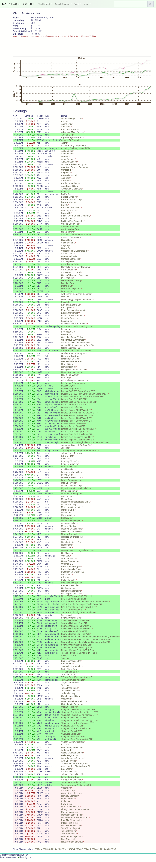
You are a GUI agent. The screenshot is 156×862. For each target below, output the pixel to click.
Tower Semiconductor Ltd (73, 785)
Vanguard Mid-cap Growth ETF (75, 731)
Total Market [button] (44, 4)
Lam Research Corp (70, 810)
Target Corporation (70, 686)
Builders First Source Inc (72, 224)
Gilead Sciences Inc (70, 351)
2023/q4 (104, 852)
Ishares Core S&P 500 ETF (73, 402)
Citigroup (65, 248)
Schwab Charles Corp (71, 621)
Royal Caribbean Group (72, 845)
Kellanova (65, 804)
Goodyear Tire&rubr (70, 359)
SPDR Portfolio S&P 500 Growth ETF (78, 610)
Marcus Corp (67, 499)
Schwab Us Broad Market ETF (75, 623)
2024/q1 (96, 852)
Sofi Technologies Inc (71, 664)
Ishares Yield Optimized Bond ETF (77, 440)
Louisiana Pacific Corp (71, 480)
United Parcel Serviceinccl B (74, 704)
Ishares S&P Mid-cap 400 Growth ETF (79, 416)
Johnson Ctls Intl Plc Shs (72, 777)
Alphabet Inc (67, 154)
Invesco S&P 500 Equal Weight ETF (78, 394)
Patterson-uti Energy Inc (72, 575)
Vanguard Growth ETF (71, 734)
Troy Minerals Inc (69, 837)
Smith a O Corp (68, 659)
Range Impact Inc (69, 815)
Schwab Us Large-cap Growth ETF (77, 629)
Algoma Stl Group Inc (71, 143)
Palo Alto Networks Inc (71, 823)
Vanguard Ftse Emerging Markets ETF (79, 718)
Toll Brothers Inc (68, 834)
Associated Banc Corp (71, 192)
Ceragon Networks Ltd (71, 783)
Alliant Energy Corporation (73, 149)
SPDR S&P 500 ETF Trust (73, 602)
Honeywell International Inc (73, 372)
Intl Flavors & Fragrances (73, 386)
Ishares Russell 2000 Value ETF (76, 421)
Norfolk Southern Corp (71, 545)
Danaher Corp (67, 286)
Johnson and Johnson (71, 456)
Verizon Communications (72, 745)
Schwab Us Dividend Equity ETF (76, 648)
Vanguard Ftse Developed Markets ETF (79, 715)
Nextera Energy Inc (70, 537)
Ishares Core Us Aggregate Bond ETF (79, 405)
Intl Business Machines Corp (74, 383)
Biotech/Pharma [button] (62, 4)
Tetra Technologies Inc (71, 831)
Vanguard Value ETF (70, 737)
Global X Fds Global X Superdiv (76, 354)
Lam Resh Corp (68, 470)
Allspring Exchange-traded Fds (75, 151)
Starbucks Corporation (71, 669)
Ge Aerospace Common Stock (75, 346)
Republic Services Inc (71, 829)
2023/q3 (112, 852)
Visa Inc (65, 748)
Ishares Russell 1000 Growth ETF (77, 418)
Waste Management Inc (72, 756)
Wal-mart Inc (67, 753)
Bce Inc (64, 194)
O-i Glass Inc (67, 556)
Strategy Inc (66, 521)
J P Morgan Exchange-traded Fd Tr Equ (79, 453)
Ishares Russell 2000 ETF (73, 426)
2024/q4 (71, 852)
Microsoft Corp (68, 518)
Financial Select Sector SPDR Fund (77, 653)
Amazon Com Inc (69, 165)
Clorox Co (65, 251)
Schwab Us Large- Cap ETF (74, 626)
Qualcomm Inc (68, 591)
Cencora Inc (66, 173)
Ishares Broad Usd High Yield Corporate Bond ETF (84, 445)
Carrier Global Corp (70, 232)
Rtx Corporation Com (71, 596)
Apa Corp (65, 181)
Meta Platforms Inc (70, 321)
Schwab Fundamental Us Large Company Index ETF (85, 645)
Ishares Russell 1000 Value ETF (76, 413)
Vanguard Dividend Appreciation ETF (78, 712)
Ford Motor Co (68, 335)
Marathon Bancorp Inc (71, 497)
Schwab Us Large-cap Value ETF (76, 632)
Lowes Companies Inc (71, 483)
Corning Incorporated (71, 275)
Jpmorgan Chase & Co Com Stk (76, 448)
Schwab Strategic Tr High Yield (75, 637)
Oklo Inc (65, 159)
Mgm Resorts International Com (76, 491)
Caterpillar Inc (67, 235)
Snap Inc (65, 661)
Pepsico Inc (66, 578)
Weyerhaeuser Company (72, 761)
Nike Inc (65, 542)
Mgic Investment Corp (71, 489)
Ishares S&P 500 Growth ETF (75, 408)
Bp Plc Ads (66, 197)
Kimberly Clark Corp (70, 464)
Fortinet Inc (66, 337)
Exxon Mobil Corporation (72, 319)
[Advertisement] (67, 48)
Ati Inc (64, 146)
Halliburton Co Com (70, 362)
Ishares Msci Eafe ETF (71, 410)
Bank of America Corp (71, 202)
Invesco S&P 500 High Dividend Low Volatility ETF (84, 397)
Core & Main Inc (68, 273)
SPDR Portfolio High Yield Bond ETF (78, 615)
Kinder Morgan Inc (69, 467)
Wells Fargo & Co (69, 758)
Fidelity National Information (74, 327)
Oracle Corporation (70, 564)
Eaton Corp (66, 772)
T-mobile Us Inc (68, 677)
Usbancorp (66, 702)
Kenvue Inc (66, 807)
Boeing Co (66, 216)
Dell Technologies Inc (71, 292)
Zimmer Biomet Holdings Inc (74, 766)
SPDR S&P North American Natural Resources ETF (85, 605)
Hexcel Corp (67, 367)
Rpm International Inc (71, 594)
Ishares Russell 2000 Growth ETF (77, 424)
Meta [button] (86, 4)
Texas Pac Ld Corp (70, 694)
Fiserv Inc (65, 332)
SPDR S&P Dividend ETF (73, 613)
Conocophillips (68, 265)
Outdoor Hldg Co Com (71, 122)
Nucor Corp (66, 548)
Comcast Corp (67, 793)
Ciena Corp (66, 243)
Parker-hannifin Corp (70, 572)
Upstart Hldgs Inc (69, 710)
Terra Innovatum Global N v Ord (76, 788)
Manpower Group (69, 494)
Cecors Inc (66, 791)
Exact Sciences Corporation (74, 313)
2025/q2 (55, 852)
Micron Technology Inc (71, 524)
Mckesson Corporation (71, 510)
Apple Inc (65, 184)
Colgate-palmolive (69, 259)
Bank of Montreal (69, 205)
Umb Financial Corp (70, 699)
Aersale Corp (67, 138)
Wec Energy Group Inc (71, 750)
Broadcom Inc (67, 221)
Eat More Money (18, 4)
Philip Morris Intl (68, 583)
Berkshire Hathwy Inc (71, 211)
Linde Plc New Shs (70, 780)
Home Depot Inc (68, 370)
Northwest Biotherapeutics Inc (75, 820)
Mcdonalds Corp (68, 507)
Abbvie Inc (66, 130)
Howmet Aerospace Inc (72, 375)
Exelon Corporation (70, 316)
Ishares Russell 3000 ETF (73, 429)
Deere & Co (66, 289)
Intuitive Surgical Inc (70, 391)
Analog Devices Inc (70, 178)
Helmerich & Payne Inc (71, 364)
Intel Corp (65, 381)
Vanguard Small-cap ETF (73, 739)
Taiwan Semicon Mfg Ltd (72, 683)
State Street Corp (69, 672)
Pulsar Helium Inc (69, 826)
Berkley (64, 208)
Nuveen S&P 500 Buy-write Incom (77, 553)
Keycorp (65, 462)
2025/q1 (63, 852)
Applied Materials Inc (71, 186)
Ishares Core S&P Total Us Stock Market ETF (82, 399)
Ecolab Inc (66, 305)
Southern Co (67, 667)
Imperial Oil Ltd (68, 802)
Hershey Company (70, 799)
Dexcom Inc (66, 294)
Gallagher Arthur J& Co (72, 340)
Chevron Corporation (71, 240)
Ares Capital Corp (69, 189)
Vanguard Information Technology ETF (79, 723)
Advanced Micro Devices (72, 135)
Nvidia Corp (66, 551)
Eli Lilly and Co (68, 472)
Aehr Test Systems (70, 132)
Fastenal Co (66, 324)
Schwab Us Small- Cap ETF (74, 634)
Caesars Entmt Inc (69, 229)
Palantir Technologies (71, 569)
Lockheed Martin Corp (71, 475)
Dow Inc (65, 300)
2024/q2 (87, 852)
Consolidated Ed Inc (70, 267)
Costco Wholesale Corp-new (74, 278)
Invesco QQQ (67, 389)
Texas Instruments (69, 691)
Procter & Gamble (69, 588)
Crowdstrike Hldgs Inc (71, 796)
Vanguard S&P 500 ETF (72, 729)
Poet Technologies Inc (71, 586)
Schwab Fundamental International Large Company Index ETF (90, 640)
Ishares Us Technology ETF (74, 435)
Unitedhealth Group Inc (72, 707)
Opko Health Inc (68, 561)
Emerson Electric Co (70, 308)
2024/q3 (79, 852)
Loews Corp (66, 478)
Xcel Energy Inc (68, 764)
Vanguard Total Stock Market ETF (76, 742)
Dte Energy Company (71, 283)
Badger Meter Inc (69, 200)
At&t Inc (64, 124)
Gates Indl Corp (68, 775)
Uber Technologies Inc (71, 839)
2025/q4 (38, 852)
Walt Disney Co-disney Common (76, 297)
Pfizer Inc (65, 580)
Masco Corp (66, 502)
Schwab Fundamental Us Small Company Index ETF (85, 642)
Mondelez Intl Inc (69, 526)
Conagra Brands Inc (70, 262)
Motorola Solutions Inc (71, 532)
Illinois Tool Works (69, 378)
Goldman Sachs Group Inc (73, 356)
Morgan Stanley (68, 529)
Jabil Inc (65, 451)
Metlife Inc (66, 516)
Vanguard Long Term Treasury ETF (77, 726)
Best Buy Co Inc (68, 213)
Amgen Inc (66, 175)
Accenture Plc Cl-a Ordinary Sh (75, 769)
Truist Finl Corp (68, 696)
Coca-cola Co (67, 256)
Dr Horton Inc (67, 281)
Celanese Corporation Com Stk (75, 238)
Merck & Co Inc (68, 513)
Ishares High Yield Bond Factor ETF (78, 443)
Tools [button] (77, 4)
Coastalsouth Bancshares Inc (74, 254)
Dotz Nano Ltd (68, 842)
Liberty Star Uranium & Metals (75, 812)
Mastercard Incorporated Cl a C (75, 505)
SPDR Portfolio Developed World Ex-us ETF (81, 607)
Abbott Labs (66, 127)
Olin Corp (65, 559)
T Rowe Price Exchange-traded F (76, 680)
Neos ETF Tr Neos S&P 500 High (76, 599)
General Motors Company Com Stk (77, 348)
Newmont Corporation (71, 534)
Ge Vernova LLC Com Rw (73, 343)
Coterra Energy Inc (70, 227)
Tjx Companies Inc (70, 675)
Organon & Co (68, 567)
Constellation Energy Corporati (75, 270)
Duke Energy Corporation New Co (77, 302)
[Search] (131, 4)
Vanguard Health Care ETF (73, 721)
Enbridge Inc (67, 310)
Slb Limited (66, 618)
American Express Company (74, 170)
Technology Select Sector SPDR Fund (79, 656)
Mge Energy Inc (68, 486)
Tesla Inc (65, 688)
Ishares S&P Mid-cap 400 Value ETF (78, 432)
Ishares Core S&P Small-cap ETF (76, 437)
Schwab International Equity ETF (76, 650)
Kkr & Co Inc (67, 459)
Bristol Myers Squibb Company (75, 219)
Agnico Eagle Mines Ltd (72, 140)
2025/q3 (47, 852)
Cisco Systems (68, 246)
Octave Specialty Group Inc (74, 167)
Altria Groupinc (68, 162)
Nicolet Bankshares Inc (72, 540)
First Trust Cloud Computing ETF (76, 329)
